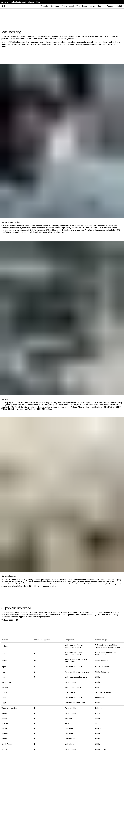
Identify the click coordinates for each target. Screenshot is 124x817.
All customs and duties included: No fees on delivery (22, 2)
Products (44, 6)
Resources (55, 6)
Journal (64, 6)
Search (101, 6)
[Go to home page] (4, 6)
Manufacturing (13, 11)
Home (3, 11)
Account (110, 6)
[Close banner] (121, 2)
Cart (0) (119, 6)
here (62, 232)
